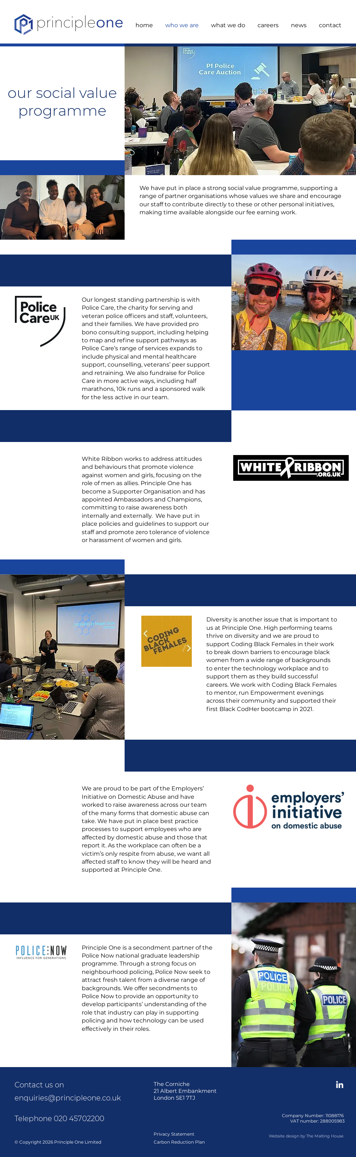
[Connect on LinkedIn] (340, 1084)
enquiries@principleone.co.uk (68, 1098)
